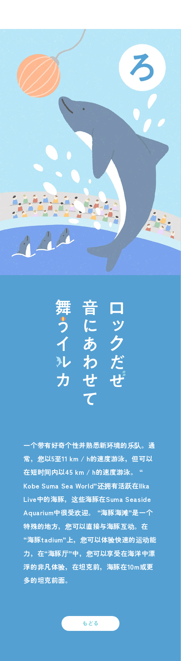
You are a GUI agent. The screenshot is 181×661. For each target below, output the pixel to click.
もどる (91, 623)
